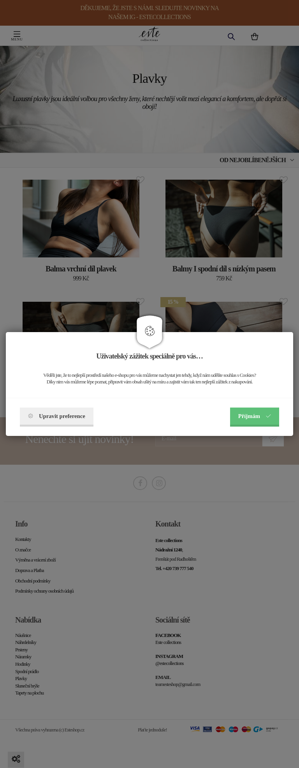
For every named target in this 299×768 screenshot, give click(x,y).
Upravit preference (56, 416)
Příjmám (254, 416)
